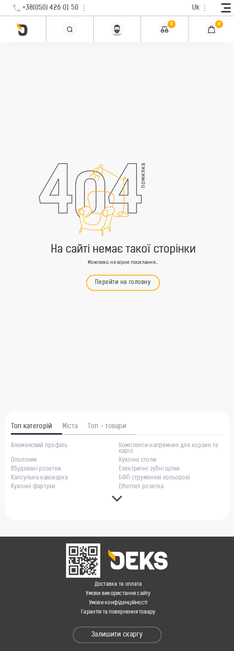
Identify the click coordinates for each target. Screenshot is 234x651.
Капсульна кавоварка (39, 478)
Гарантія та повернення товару (118, 612)
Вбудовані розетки (36, 469)
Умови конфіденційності (118, 602)
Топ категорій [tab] (31, 426)
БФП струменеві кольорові (154, 478)
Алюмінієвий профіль (39, 446)
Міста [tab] (70, 426)
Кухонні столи (138, 460)
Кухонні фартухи (33, 487)
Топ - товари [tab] (107, 426)
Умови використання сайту (118, 593)
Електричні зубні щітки (149, 469)
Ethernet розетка (141, 487)
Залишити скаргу (117, 635)
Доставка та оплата (118, 584)
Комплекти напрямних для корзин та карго (168, 448)
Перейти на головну (123, 283)
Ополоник (24, 460)
